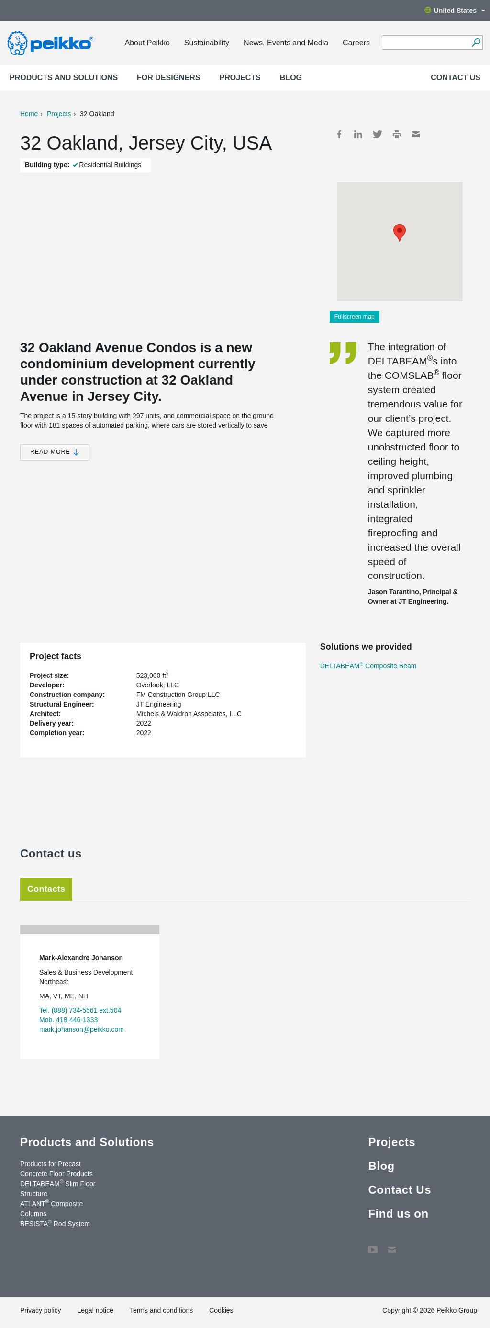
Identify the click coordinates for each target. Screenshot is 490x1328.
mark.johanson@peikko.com (81, 1029)
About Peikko (147, 43)
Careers (356, 43)
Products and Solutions (64, 78)
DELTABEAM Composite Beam (368, 666)
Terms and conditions (161, 1310)
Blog (291, 78)
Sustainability (206, 43)
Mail (416, 134)
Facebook (339, 134)
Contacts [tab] (46, 889)
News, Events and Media (286, 43)
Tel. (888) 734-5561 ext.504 (80, 1010)
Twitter (377, 134)
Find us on (398, 1213)
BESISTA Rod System (55, 1223)
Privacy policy (40, 1310)
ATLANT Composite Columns (51, 1208)
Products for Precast (50, 1163)
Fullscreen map (354, 316)
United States (454, 10)
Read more (54, 452)
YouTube (373, 1245)
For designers (168, 78)
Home (29, 114)
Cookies (221, 1310)
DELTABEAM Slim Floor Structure (57, 1188)
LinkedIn (358, 134)
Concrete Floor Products (56, 1174)
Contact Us (455, 78)
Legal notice (95, 1310)
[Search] (476, 42)
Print (396, 134)
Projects (240, 78)
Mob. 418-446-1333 (68, 1020)
